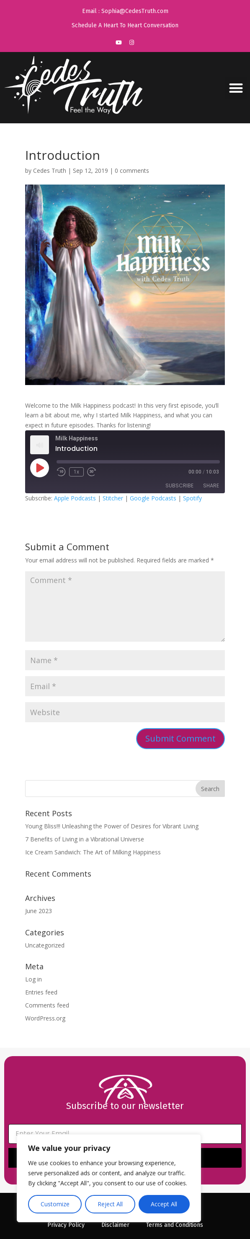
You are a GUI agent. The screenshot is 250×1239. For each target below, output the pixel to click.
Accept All (164, 1204)
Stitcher (113, 498)
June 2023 (38, 911)
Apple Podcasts (75, 498)
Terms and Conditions (174, 1225)
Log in (33, 979)
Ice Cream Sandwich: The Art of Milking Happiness (93, 852)
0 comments (132, 170)
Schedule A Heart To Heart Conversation (125, 25)
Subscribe (179, 485)
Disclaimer (115, 1225)
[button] (236, 88)
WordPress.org (45, 1018)
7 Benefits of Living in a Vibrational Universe (84, 839)
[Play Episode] (39, 467)
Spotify (192, 498)
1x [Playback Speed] (76, 472)
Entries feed (41, 992)
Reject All (110, 1204)
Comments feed (47, 1005)
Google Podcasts (153, 498)
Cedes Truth (49, 170)
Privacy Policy (66, 1225)
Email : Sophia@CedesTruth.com (125, 11)
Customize (55, 1204)
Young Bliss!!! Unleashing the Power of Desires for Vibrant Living (111, 826)
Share (211, 485)
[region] (109, 1178)
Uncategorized (44, 945)
